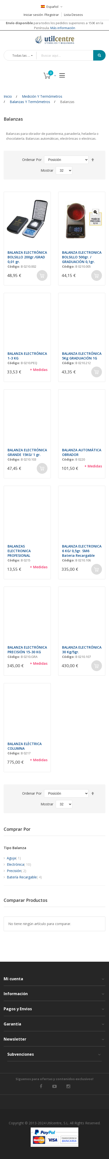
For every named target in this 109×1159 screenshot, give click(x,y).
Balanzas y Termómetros (30, 101)
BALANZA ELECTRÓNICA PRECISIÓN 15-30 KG (27, 649)
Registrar (52, 14)
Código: (14, 266)
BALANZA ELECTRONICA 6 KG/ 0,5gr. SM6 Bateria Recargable (81, 551)
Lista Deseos (73, 14)
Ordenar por (32, 159)
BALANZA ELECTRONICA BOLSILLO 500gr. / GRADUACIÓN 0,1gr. (81, 257)
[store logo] (54, 40)
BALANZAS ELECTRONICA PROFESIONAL (19, 551)
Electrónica (19, 864)
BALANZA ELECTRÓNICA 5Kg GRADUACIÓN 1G (81, 355)
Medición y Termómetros (42, 96)
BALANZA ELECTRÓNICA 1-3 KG (27, 355)
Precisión (16, 870)
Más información (62, 28)
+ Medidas (38, 369)
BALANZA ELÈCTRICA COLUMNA (25, 746)
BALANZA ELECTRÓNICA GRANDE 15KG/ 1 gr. (27, 452)
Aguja (14, 858)
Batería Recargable (24, 877)
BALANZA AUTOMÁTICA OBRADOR (81, 452)
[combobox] (68, 55)
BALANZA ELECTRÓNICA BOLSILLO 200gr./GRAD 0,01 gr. (27, 257)
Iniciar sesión (33, 14)
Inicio (8, 96)
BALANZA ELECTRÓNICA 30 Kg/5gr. (81, 649)
